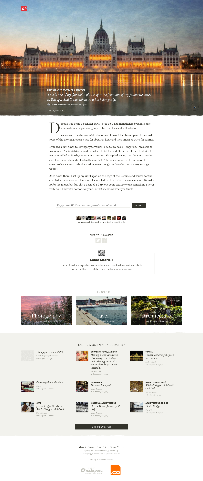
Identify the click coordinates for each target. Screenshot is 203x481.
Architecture (78, 90)
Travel (66, 90)
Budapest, (78, 104)
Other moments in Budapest (101, 345)
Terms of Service (117, 447)
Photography (54, 90)
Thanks (139, 205)
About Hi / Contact (86, 447)
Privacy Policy (102, 447)
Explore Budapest (101, 426)
